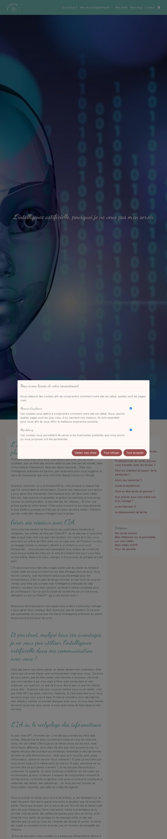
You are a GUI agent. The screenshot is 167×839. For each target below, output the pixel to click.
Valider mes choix (86, 452)
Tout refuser (111, 452)
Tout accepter (135, 452)
